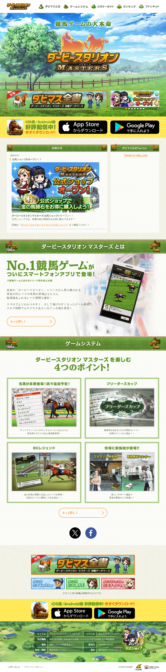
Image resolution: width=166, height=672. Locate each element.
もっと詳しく (18, 321)
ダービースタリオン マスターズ (19, 6)
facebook (91, 533)
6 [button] (140, 108)
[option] (135, 99)
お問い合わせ (14, 667)
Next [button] (158, 108)
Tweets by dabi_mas (136, 155)
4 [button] (135, 108)
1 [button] (126, 108)
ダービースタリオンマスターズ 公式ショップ (44, 224)
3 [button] (132, 108)
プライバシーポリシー (34, 667)
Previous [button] (112, 108)
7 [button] (143, 108)
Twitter (75, 533)
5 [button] (137, 108)
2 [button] (129, 108)
